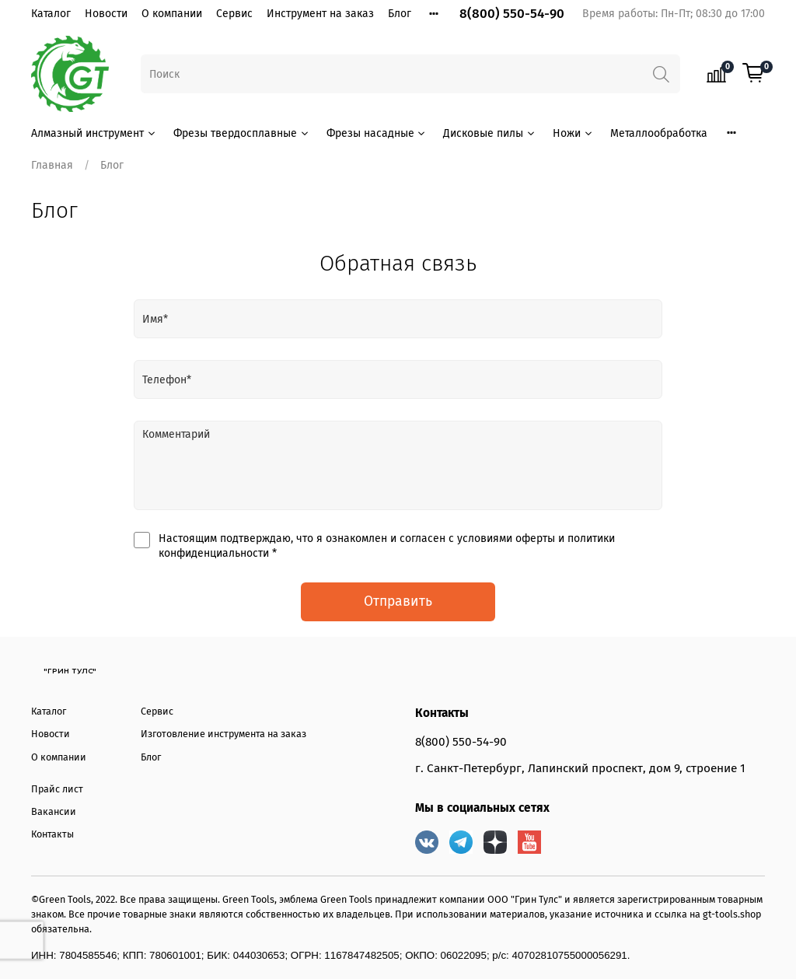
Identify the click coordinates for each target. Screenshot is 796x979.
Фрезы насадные (377, 133)
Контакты (52, 834)
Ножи (573, 133)
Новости (106, 13)
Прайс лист (57, 789)
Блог (399, 13)
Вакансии (53, 811)
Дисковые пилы (489, 133)
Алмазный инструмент (94, 133)
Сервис (234, 13)
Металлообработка (658, 133)
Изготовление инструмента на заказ (223, 733)
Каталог (51, 13)
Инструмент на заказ (320, 13)
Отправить (398, 601)
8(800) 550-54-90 (511, 13)
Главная (52, 165)
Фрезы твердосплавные (241, 133)
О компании (171, 13)
